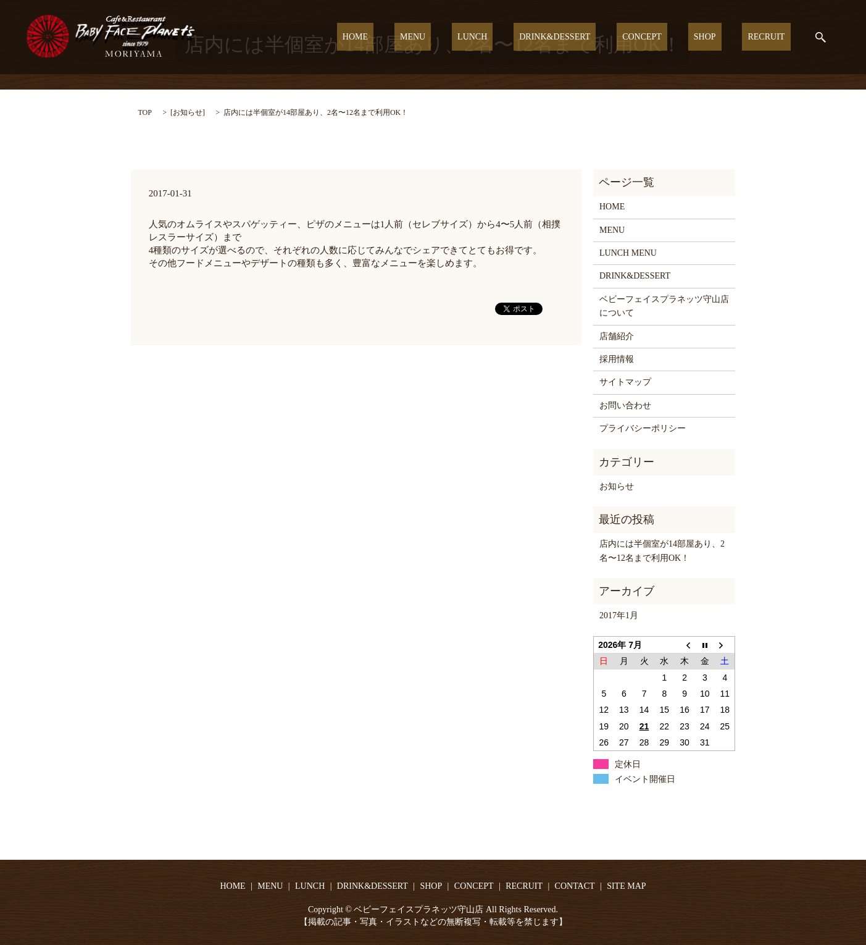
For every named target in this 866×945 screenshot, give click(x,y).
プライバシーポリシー (642, 428)
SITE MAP (626, 886)
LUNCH (523, 37)
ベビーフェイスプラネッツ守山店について (664, 306)
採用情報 (616, 359)
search (820, 37)
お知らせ (187, 112)
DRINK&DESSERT (594, 37)
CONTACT (575, 886)
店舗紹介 (616, 336)
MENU (475, 37)
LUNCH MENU (628, 253)
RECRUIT (772, 37)
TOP (145, 112)
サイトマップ (625, 382)
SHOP (721, 37)
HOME (428, 37)
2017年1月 (618, 615)
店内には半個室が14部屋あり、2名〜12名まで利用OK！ (662, 550)
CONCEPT (670, 37)
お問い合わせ (625, 405)
